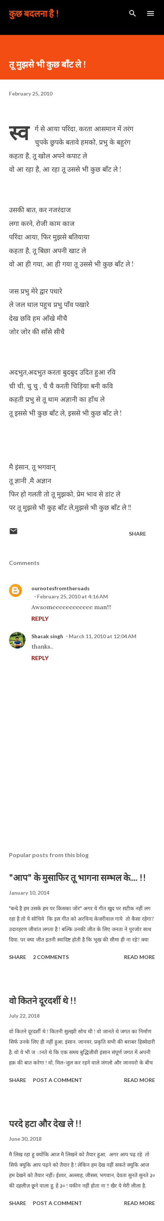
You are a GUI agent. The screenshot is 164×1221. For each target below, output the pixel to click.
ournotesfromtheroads (60, 588)
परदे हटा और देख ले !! (45, 1123)
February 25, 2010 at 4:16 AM (72, 596)
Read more (139, 957)
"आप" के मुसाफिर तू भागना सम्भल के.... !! (77, 877)
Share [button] (137, 533)
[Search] (132, 13)
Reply (40, 618)
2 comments (51, 957)
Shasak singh (47, 636)
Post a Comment (57, 1080)
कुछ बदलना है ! (34, 13)
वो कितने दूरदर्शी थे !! (43, 1000)
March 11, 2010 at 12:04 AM (102, 636)
